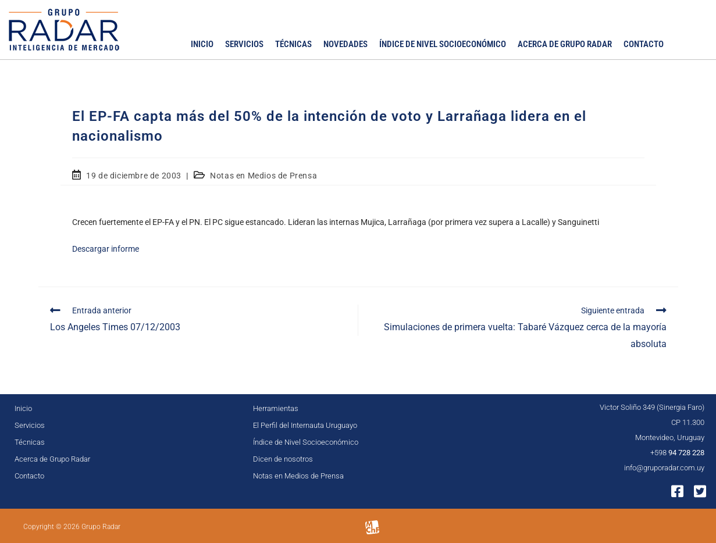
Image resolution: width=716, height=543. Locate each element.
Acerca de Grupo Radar (565, 44)
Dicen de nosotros (283, 459)
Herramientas (275, 408)
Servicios (244, 44)
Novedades (345, 44)
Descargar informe (105, 248)
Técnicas (293, 44)
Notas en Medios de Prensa (263, 175)
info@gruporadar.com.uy (664, 467)
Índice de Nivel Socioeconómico (442, 44)
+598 (677, 452)
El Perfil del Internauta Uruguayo (305, 425)
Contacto (644, 44)
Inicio (202, 44)
